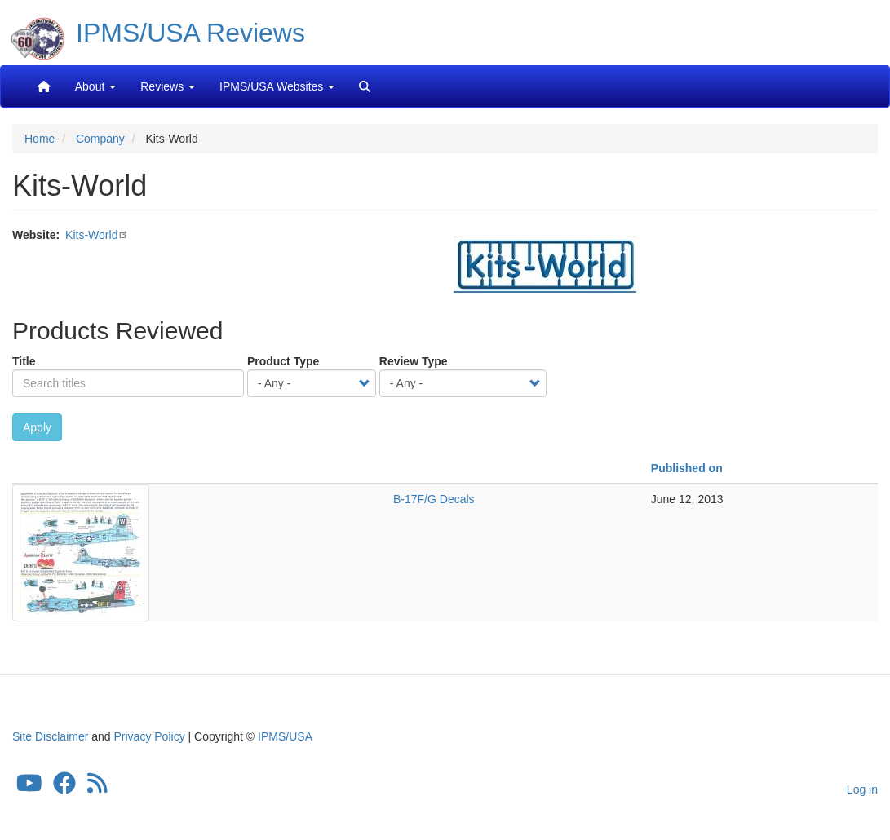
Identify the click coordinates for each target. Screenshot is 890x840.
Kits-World (91, 234)
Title (24, 361)
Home (39, 138)
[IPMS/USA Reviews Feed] (97, 787)
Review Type (413, 361)
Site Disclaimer (50, 736)
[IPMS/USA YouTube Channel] (29, 787)
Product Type (283, 361)
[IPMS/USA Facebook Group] (64, 787)
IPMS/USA (285, 736)
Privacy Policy (149, 736)
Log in (862, 789)
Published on (687, 468)
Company (100, 138)
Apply (37, 427)
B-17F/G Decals (434, 499)
